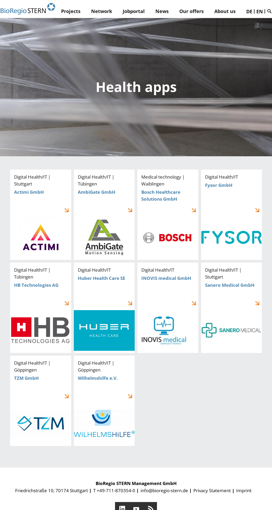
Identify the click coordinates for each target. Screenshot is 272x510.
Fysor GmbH (232, 215)
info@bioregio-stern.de (164, 490)
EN (259, 11)
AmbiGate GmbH (104, 215)
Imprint (244, 490)
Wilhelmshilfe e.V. (104, 401)
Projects (70, 11)
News (162, 11)
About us (225, 11)
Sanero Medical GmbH (232, 308)
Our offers (191, 11)
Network (101, 11)
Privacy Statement (212, 490)
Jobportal (134, 11)
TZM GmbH (41, 401)
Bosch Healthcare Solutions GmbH (168, 215)
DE (249, 11)
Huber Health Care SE (104, 308)
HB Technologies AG (41, 308)
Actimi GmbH (41, 215)
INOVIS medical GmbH (168, 308)
